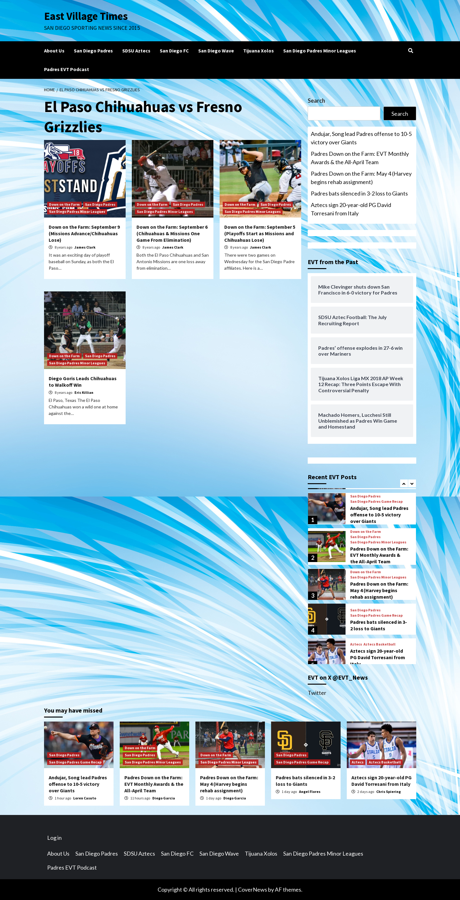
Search (316, 100)
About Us (54, 50)
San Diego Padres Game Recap (376, 501)
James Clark (85, 247)
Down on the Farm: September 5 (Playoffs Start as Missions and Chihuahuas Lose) (259, 233)
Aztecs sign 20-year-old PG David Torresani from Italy (351, 209)
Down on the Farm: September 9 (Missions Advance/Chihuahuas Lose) (84, 233)
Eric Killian (83, 392)
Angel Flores (309, 791)
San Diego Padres (93, 50)
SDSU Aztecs (136, 50)
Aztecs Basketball (379, 644)
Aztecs (356, 644)
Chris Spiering (388, 791)
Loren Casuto (84, 798)
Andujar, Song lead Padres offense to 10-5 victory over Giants (361, 138)
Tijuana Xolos (258, 50)
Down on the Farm (64, 204)
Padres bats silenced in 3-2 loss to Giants (359, 193)
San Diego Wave (216, 50)
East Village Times (86, 16)
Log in (54, 837)
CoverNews (252, 889)
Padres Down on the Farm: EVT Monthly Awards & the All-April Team (360, 157)
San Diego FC (174, 50)
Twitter (317, 692)
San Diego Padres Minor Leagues (319, 50)
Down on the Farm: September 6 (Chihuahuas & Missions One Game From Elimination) (172, 233)
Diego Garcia (163, 798)
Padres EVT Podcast (66, 69)
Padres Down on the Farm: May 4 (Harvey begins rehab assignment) (361, 177)
